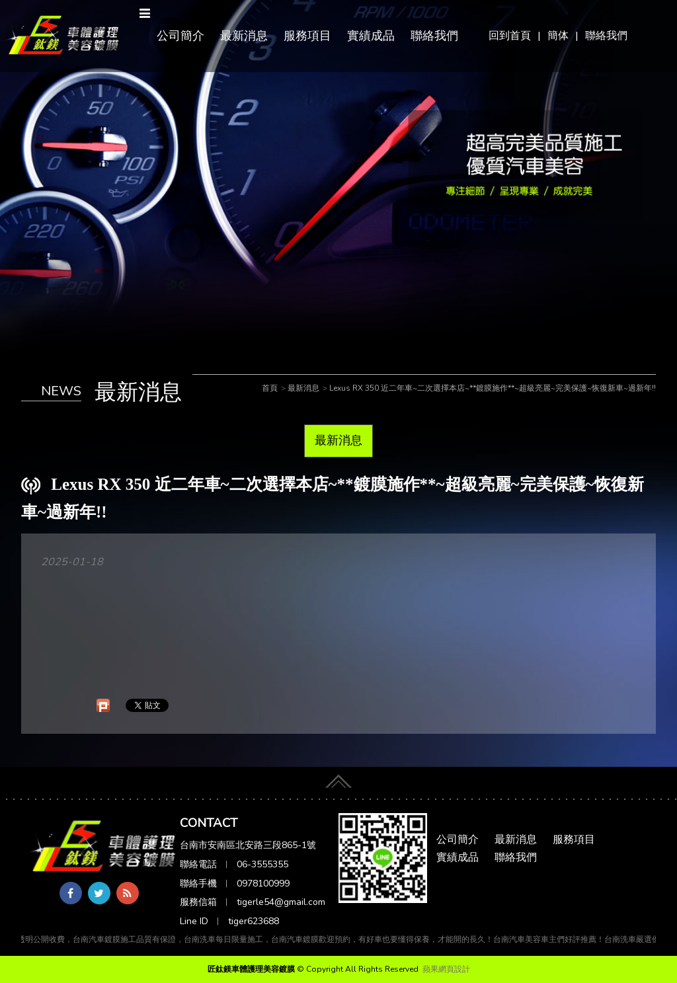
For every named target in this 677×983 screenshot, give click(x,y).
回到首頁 (510, 35)
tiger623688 (253, 921)
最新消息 (244, 36)
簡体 (558, 35)
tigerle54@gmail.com (281, 902)
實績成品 (371, 36)
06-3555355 (262, 864)
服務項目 (307, 36)
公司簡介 (180, 36)
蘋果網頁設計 (446, 969)
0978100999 (263, 883)
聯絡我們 (606, 35)
